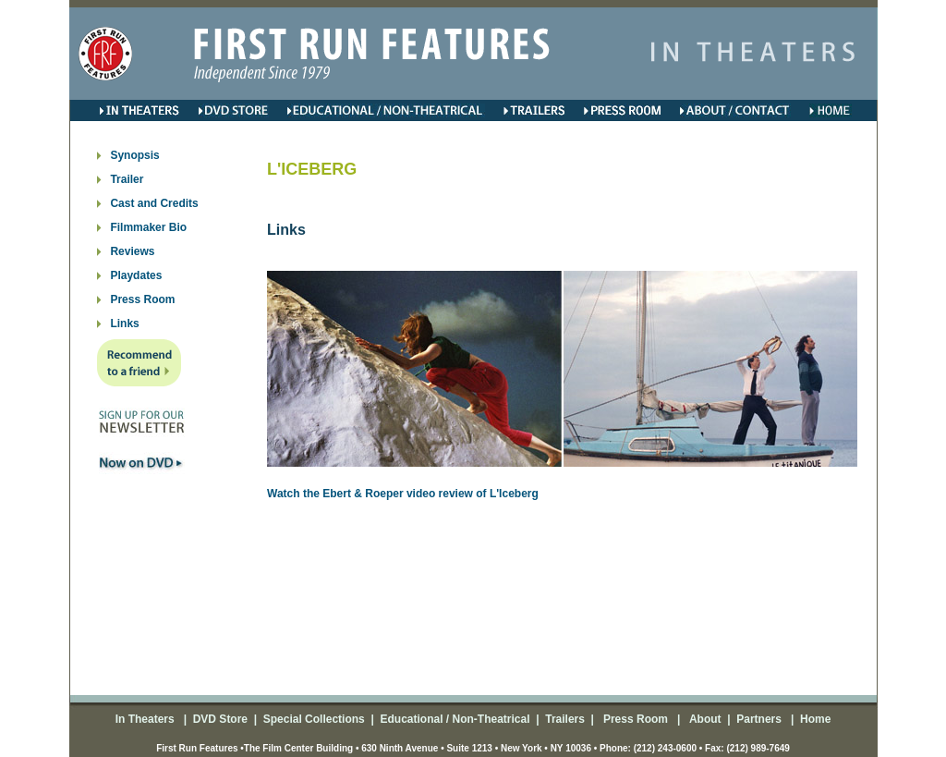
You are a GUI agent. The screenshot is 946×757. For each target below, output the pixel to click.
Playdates (136, 275)
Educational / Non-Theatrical (454, 719)
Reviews (132, 251)
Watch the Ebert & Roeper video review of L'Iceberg (403, 493)
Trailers (565, 719)
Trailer (126, 179)
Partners (758, 719)
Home (814, 719)
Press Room (142, 299)
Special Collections (312, 719)
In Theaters (146, 719)
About (704, 719)
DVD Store (220, 719)
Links (124, 323)
